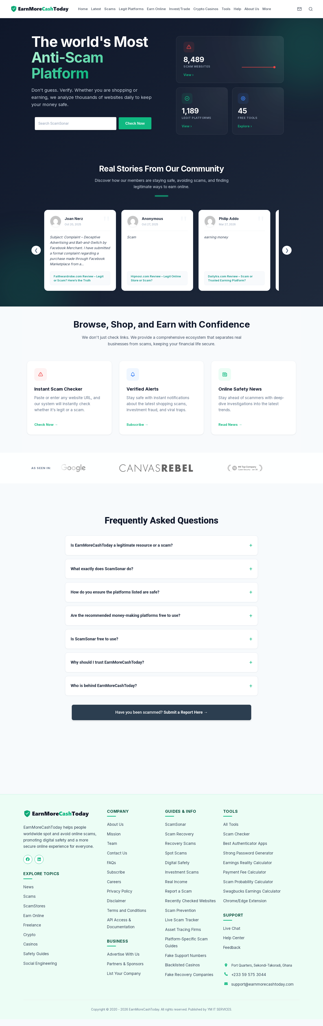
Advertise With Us (123, 954)
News (28, 887)
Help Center (233, 938)
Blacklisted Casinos (182, 965)
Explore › (245, 126)
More (266, 9)
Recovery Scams (180, 843)
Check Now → (46, 424)
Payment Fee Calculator (244, 872)
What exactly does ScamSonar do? (102, 568)
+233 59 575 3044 (248, 974)
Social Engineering (40, 963)
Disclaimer (116, 901)
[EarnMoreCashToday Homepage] (58, 814)
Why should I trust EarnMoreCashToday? (107, 662)
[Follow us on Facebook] (27, 859)
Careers (114, 882)
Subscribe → (137, 424)
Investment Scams (182, 872)
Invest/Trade (179, 9)
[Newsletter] (299, 9)
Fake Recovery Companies (189, 974)
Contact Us (117, 853)
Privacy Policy (119, 891)
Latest (96, 9)
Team (112, 843)
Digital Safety (177, 863)
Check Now (135, 123)
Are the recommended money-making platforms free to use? (125, 615)
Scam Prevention (180, 910)
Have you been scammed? (161, 712)
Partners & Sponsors (125, 964)
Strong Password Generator (248, 853)
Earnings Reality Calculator (247, 863)
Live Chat (231, 928)
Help (237, 9)
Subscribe (116, 872)
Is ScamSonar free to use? (94, 639)
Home (83, 9)
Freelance (32, 925)
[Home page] (40, 8)
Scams (110, 9)
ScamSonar (175, 824)
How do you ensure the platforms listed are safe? (115, 592)
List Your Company (124, 973)
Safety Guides (36, 954)
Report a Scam (178, 891)
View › (188, 75)
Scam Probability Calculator (248, 882)
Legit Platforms (131, 9)
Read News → (230, 424)
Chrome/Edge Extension (244, 901)
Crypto (29, 935)
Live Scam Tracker (182, 920)
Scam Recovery (179, 834)
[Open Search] (310, 9)
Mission (114, 834)
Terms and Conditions (126, 910)
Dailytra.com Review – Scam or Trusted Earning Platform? (230, 278)
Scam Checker (236, 834)
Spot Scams (176, 853)
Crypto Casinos (205, 9)
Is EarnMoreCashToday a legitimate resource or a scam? (122, 545)
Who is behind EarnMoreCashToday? (104, 685)
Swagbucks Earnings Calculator (252, 891)
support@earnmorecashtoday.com (262, 984)
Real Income (176, 882)
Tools (226, 9)
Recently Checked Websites (190, 901)
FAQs (111, 863)
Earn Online (156, 9)
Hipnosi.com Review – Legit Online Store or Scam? (156, 278)
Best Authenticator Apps (245, 843)
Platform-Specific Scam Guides (186, 942)
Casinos (30, 944)
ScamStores (34, 906)
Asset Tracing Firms (183, 929)
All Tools (230, 824)
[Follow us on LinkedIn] (39, 859)
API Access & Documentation (121, 923)
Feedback (231, 947)
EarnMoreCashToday (144, 1009)
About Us (251, 9)
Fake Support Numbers (185, 955)
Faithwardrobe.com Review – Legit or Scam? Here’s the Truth (78, 278)
